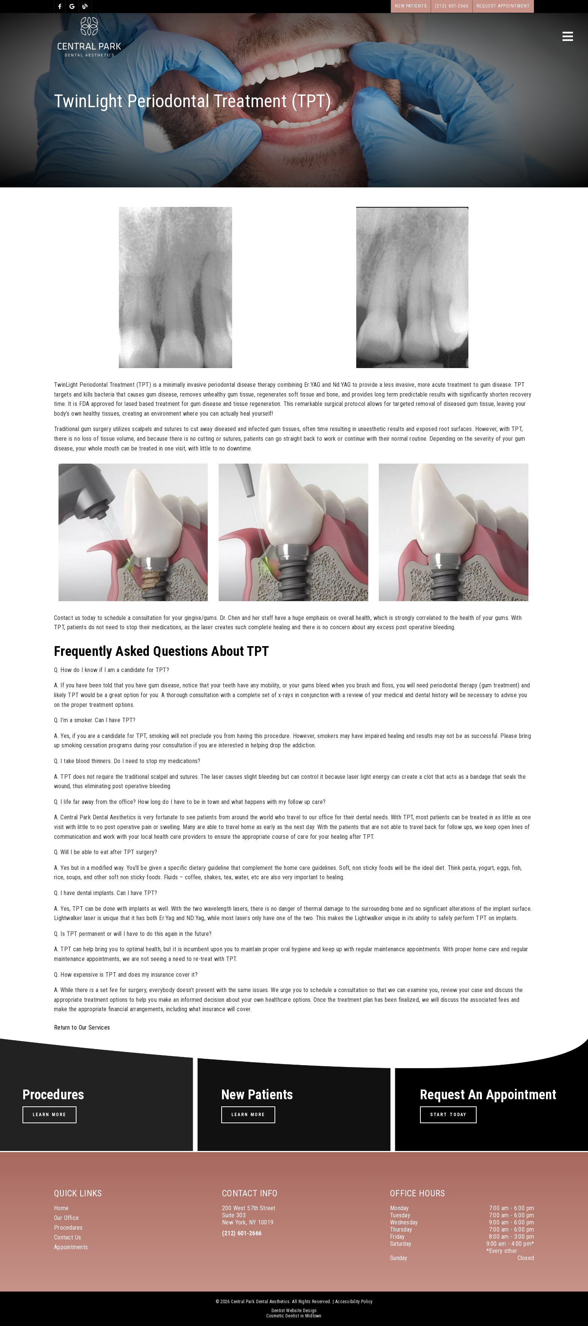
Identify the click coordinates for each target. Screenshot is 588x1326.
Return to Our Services (82, 1027)
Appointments (71, 1247)
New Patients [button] (411, 6)
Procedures (68, 1227)
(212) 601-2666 (241, 1233)
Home (61, 1208)
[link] (60, 6)
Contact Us (67, 1237)
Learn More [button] (49, 1114)
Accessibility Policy (354, 1301)
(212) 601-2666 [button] (451, 6)
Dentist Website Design (294, 1310)
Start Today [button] (448, 1114)
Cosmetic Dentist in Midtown (293, 1316)
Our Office (66, 1217)
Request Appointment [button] (503, 6)
